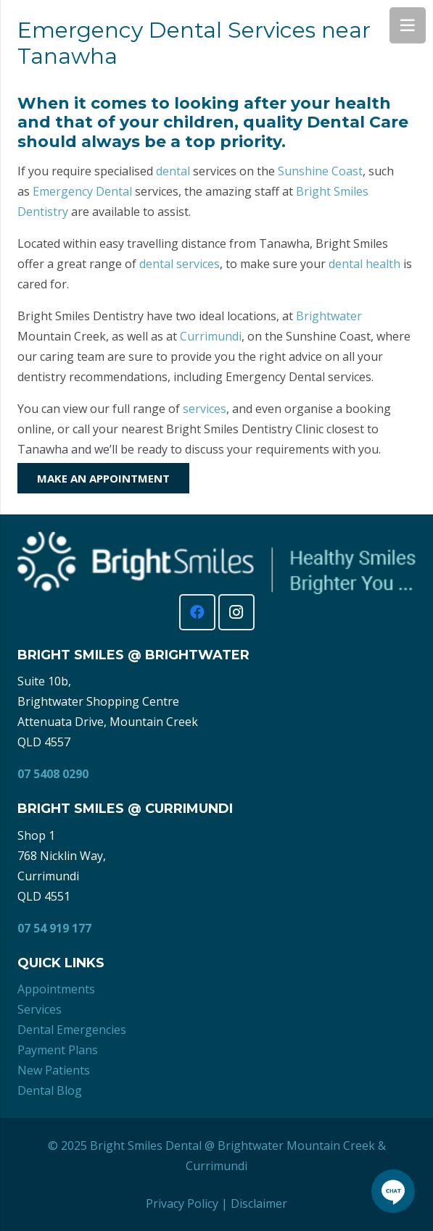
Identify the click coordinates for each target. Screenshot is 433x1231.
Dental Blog (49, 1090)
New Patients (53, 1070)
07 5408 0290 (52, 774)
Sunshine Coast (320, 171)
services (204, 409)
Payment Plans (57, 1050)
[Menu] (407, 25)
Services (39, 1009)
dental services (179, 264)
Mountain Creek (330, 1145)
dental (173, 171)
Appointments (56, 989)
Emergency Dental (82, 191)
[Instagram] (236, 612)
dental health (364, 264)
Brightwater (329, 316)
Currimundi (211, 336)
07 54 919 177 (54, 928)
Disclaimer (259, 1203)
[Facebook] (197, 612)
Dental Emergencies (71, 1030)
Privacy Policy (182, 1203)
